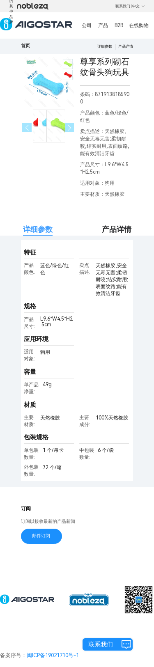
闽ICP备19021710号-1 (53, 655)
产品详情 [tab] (116, 229)
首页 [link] (25, 45)
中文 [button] (138, 6)
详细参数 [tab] (38, 229)
